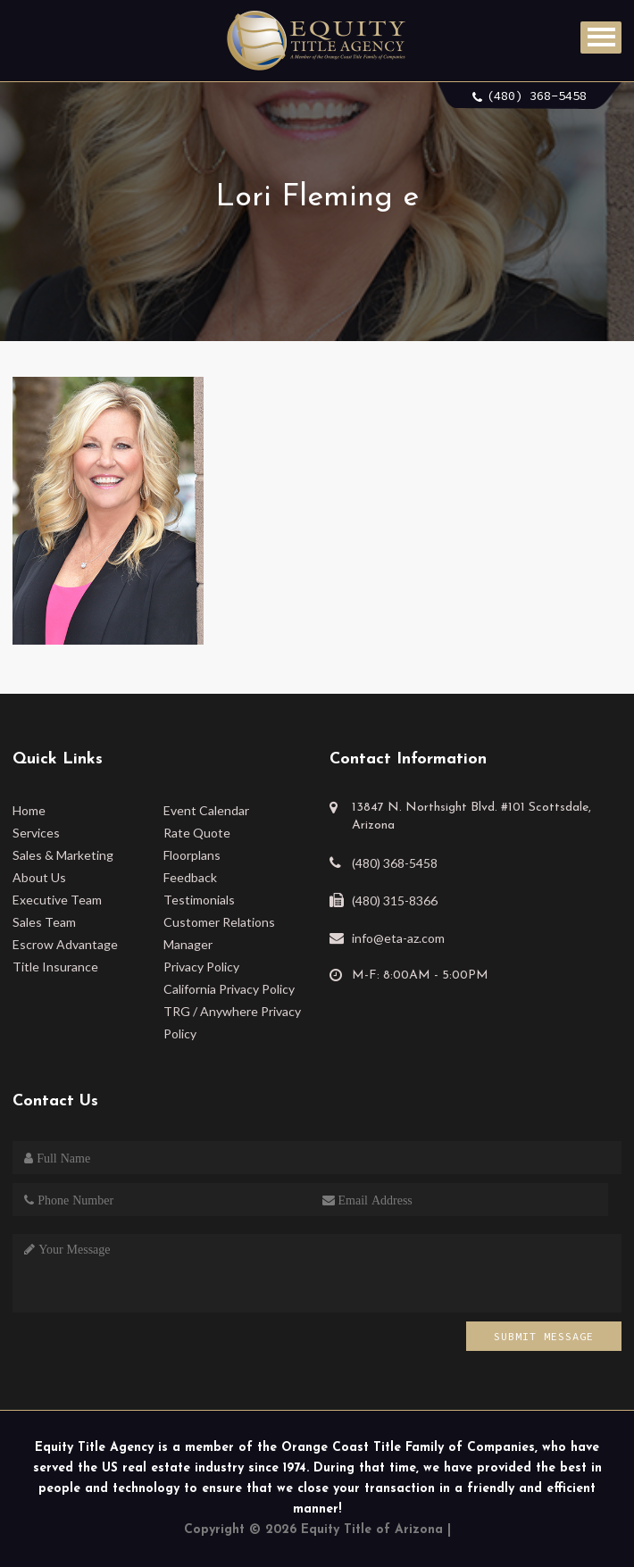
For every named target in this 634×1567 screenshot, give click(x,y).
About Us (39, 877)
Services (36, 832)
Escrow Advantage (65, 944)
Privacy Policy (201, 966)
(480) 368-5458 (537, 96)
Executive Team (57, 899)
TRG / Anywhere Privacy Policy (232, 1022)
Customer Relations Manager (219, 933)
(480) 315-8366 (395, 900)
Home (29, 810)
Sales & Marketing (63, 855)
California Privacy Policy (229, 988)
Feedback (190, 877)
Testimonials (199, 899)
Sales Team (44, 921)
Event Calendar (206, 810)
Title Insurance (55, 966)
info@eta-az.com (398, 938)
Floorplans (192, 855)
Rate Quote (196, 832)
